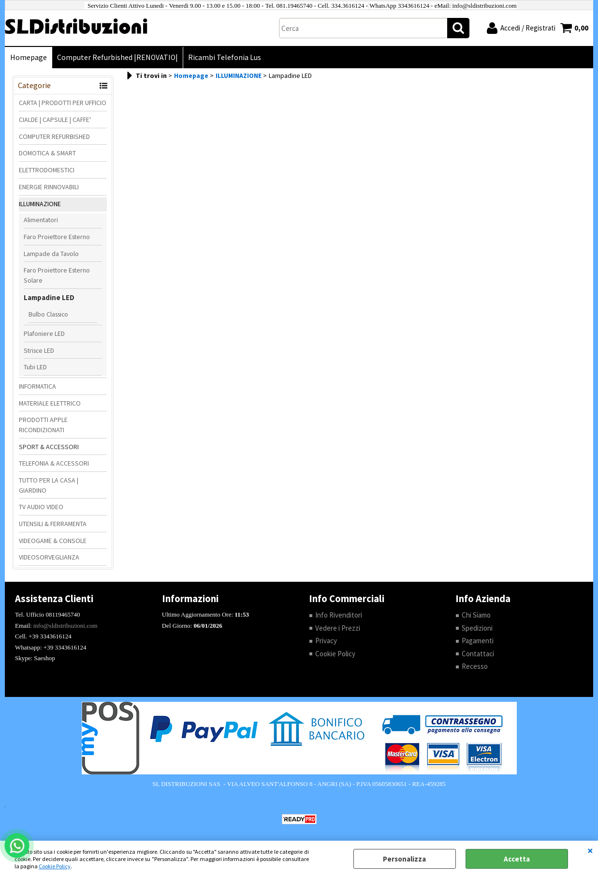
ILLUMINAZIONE (40, 203)
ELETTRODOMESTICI (46, 170)
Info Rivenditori (338, 615)
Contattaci (478, 653)
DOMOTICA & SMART (47, 153)
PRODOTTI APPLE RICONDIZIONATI (43, 424)
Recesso (475, 666)
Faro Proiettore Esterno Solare (57, 275)
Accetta (517, 858)
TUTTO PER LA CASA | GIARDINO (48, 485)
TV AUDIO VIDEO (41, 506)
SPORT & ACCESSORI (49, 446)
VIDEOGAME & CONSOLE (53, 540)
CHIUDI (590, 850)
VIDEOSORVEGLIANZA (49, 557)
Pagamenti (478, 640)
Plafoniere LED (44, 333)
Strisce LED (39, 350)
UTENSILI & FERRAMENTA (53, 523)
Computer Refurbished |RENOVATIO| (117, 57)
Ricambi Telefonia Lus (224, 57)
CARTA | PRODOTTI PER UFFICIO (62, 102)
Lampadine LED (49, 297)
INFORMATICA (37, 386)
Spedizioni (477, 628)
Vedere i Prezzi (337, 628)
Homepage (28, 57)
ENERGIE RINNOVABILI (49, 186)
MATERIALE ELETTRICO (50, 403)
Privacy (326, 640)
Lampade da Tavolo (51, 253)
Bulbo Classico (48, 314)
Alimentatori (41, 219)
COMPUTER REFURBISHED (54, 136)
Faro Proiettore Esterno (57, 236)
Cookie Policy (55, 866)
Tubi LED (35, 367)
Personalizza (404, 858)
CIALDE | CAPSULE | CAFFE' (55, 119)
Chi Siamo (476, 615)
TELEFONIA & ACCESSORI (54, 463)
